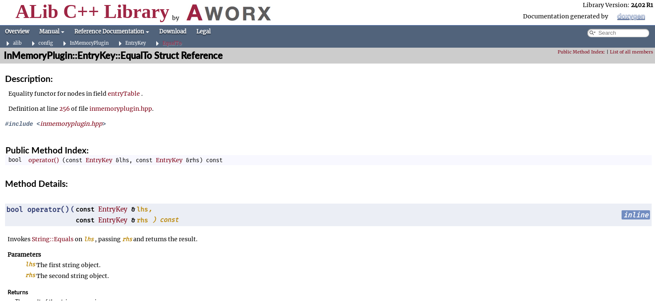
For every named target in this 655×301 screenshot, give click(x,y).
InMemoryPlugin (89, 43)
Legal (203, 31)
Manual (51, 31)
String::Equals (53, 239)
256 (64, 108)
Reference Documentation (111, 31)
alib (17, 43)
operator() (43, 160)
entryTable (124, 93)
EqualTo (172, 43)
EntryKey (135, 43)
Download (172, 31)
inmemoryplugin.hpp (120, 108)
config (45, 43)
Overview (17, 31)
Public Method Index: (581, 52)
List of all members (631, 52)
